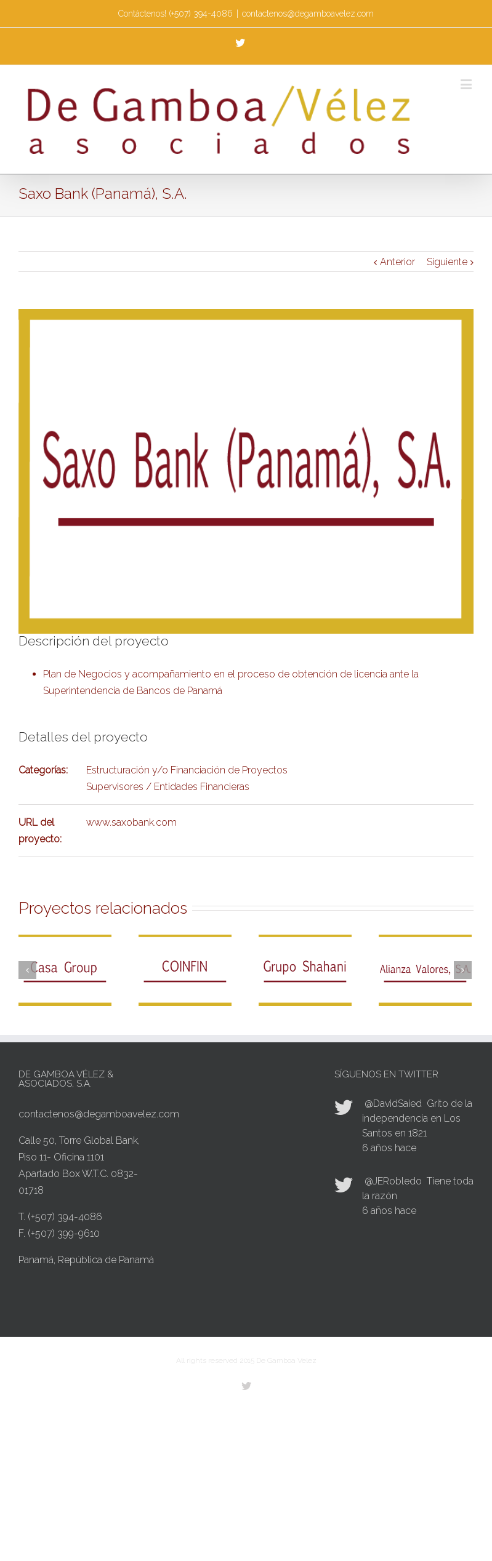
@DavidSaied (393, 1103)
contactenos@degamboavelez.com (308, 13)
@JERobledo (393, 1181)
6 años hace (389, 1148)
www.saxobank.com (131, 822)
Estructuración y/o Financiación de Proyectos (187, 770)
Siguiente (447, 262)
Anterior (397, 262)
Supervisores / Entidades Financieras (167, 786)
